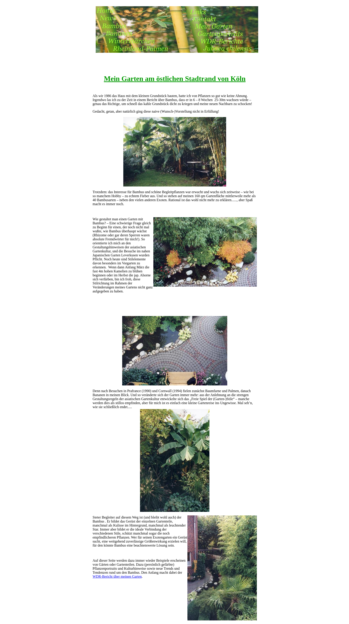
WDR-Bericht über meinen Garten (117, 576)
